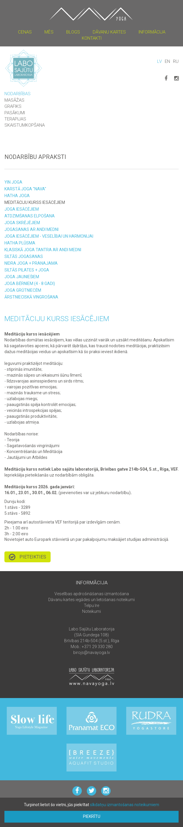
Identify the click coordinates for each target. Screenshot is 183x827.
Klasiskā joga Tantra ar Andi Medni (42, 249)
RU (176, 61)
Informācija (152, 32)
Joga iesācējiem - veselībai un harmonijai (48, 236)
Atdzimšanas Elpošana (29, 216)
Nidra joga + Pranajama (31, 263)
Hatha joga (17, 195)
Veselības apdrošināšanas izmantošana (91, 593)
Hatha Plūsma (19, 243)
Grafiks (12, 106)
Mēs (49, 32)
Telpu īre (91, 605)
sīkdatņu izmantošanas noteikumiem (124, 804)
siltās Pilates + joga (26, 270)
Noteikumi (91, 611)
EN (167, 61)
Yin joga (13, 182)
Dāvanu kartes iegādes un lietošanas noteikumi (91, 599)
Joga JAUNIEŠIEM (21, 276)
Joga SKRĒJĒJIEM (22, 222)
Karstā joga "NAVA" (25, 189)
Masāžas (14, 100)
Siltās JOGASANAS (23, 256)
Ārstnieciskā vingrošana (31, 297)
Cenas (25, 32)
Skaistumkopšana (24, 125)
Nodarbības (17, 93)
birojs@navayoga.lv (91, 652)
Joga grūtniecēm (22, 290)
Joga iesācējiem (21, 209)
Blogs (73, 32)
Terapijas (15, 119)
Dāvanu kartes (109, 32)
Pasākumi (14, 112)
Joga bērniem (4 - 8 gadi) (29, 283)
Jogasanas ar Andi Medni (31, 229)
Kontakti (92, 38)
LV (159, 61)
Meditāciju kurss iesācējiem (34, 202)
